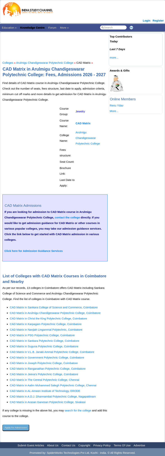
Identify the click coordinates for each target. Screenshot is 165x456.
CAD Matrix (83, 123)
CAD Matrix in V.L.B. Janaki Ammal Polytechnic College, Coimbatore (52, 351)
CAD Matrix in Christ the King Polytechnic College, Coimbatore (48, 318)
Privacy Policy (102, 445)
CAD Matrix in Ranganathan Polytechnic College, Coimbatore (48, 368)
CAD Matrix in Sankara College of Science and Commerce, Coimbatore (54, 307)
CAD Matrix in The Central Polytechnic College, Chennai (44, 379)
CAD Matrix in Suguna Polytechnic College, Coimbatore (44, 346)
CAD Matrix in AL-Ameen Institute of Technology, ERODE (45, 390)
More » (64, 27)
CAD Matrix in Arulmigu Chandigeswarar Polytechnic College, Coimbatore (55, 312)
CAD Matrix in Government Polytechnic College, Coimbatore (47, 357)
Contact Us (68, 445)
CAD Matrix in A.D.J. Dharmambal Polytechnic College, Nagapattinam (53, 396)
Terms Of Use (122, 445)
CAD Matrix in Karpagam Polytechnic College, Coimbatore (46, 324)
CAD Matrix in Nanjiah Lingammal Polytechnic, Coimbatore (46, 329)
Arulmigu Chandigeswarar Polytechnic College (44, 62)
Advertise (139, 445)
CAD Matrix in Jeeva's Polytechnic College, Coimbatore (44, 374)
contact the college (67, 217)
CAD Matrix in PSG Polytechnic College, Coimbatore (42, 335)
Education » (9, 27)
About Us (53, 445)
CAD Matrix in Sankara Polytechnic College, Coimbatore (44, 340)
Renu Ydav (116, 105)
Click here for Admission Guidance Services (33, 250)
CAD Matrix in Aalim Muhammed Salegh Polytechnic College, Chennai (53, 385)
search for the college (78, 410)
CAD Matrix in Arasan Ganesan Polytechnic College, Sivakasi (48, 402)
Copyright (84, 445)
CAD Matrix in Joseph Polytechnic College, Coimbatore (44, 363)
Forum (52, 27)
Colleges (7, 62)
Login (146, 20)
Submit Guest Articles (31, 445)
